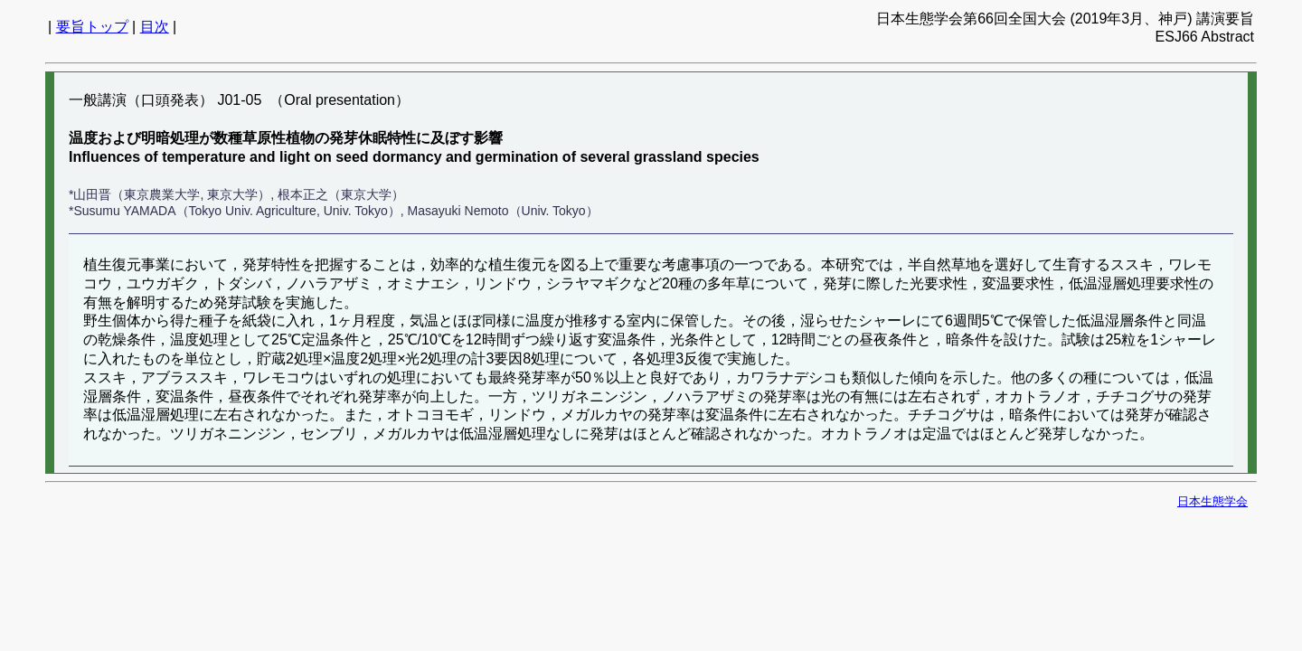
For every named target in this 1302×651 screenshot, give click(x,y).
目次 (154, 26)
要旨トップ (92, 26)
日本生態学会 (1212, 501)
